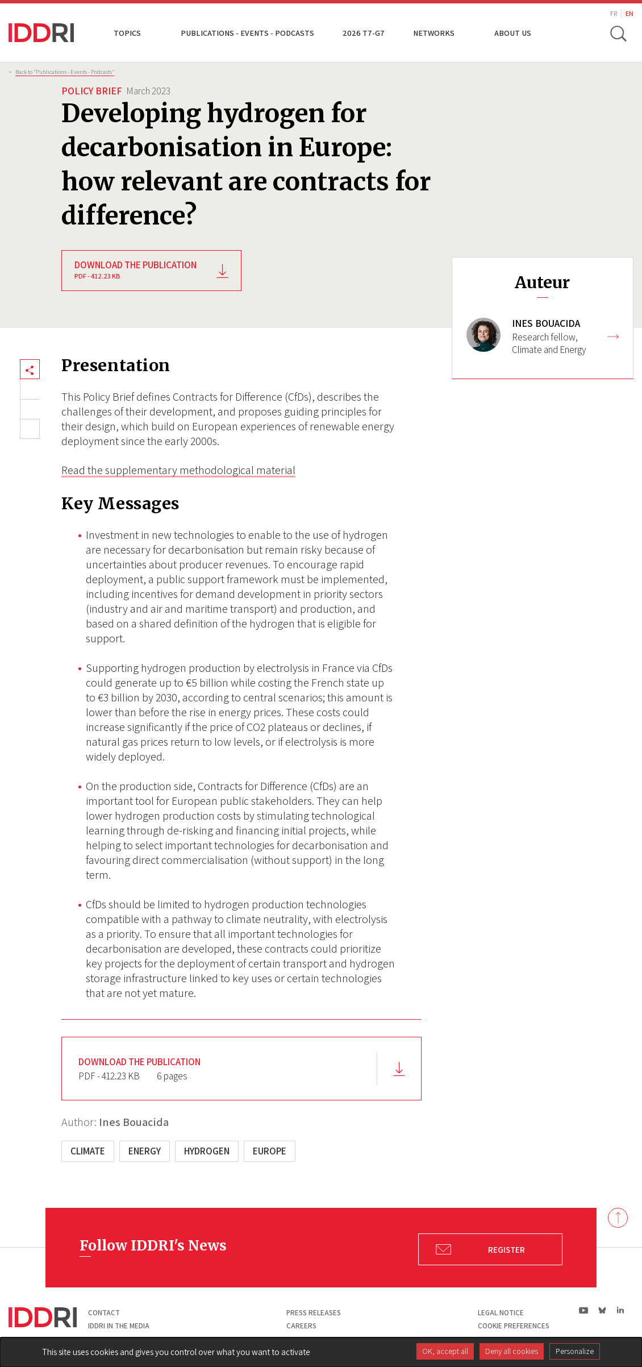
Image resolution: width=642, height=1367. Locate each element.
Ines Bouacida (134, 1122)
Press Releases (313, 1313)
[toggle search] (618, 33)
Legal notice (501, 1313)
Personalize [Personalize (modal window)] (575, 1351)
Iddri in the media (118, 1326)
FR (613, 13)
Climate (87, 1151)
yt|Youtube (584, 1310)
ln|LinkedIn (620, 1310)
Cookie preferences (513, 1326)
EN (629, 13)
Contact (104, 1313)
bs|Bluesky (602, 1310)
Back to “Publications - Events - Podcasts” (64, 72)
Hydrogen (207, 1151)
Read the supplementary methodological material (178, 470)
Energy (144, 1151)
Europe (269, 1151)
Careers (301, 1326)
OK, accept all (445, 1351)
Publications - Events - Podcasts (247, 32)
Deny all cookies (511, 1351)
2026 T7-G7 (364, 32)
